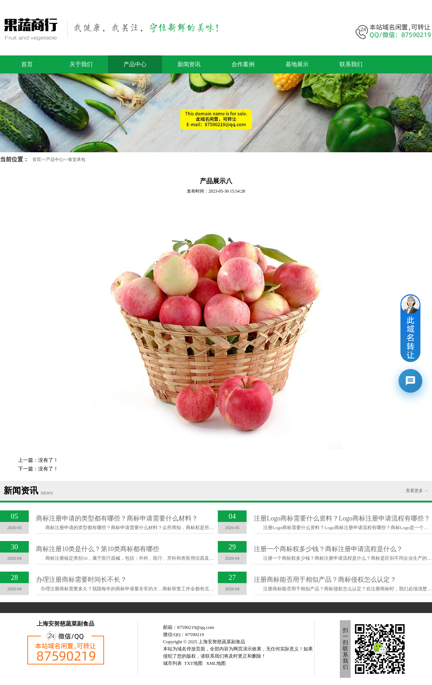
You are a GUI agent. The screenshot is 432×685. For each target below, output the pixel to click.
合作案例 (243, 64)
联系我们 (351, 64)
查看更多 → (417, 490)
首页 (27, 64)
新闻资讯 (189, 64)
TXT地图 (193, 663)
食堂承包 (76, 159)
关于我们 (81, 64)
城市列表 (172, 663)
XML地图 (216, 663)
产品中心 (135, 64)
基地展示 (297, 64)
